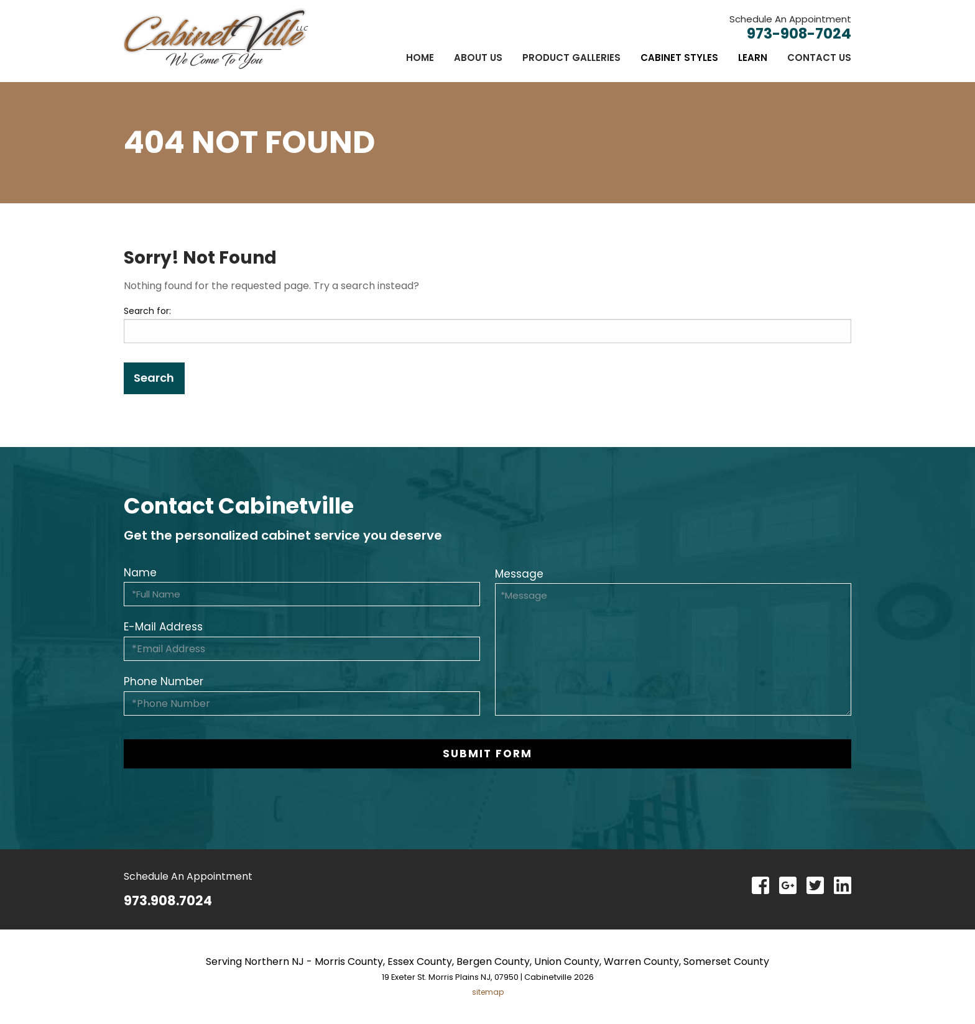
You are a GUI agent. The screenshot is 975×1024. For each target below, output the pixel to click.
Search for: (147, 311)
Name (140, 572)
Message (519, 573)
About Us (478, 57)
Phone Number (163, 681)
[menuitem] (420, 57)
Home (420, 57)
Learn (752, 57)
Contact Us (819, 57)
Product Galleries (571, 57)
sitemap (488, 992)
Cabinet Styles (679, 57)
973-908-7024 (799, 34)
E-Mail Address (163, 626)
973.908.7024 (168, 901)
